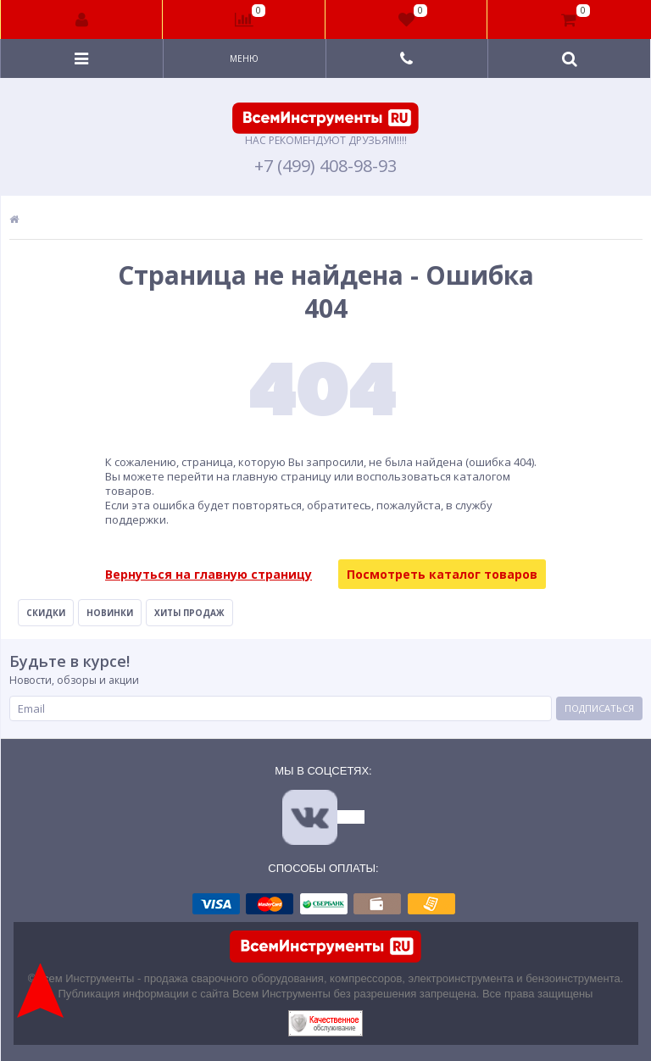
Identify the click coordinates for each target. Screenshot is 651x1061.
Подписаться (599, 708)
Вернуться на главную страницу (208, 574)
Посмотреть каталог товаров (442, 574)
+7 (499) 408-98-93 (325, 166)
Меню (244, 58)
